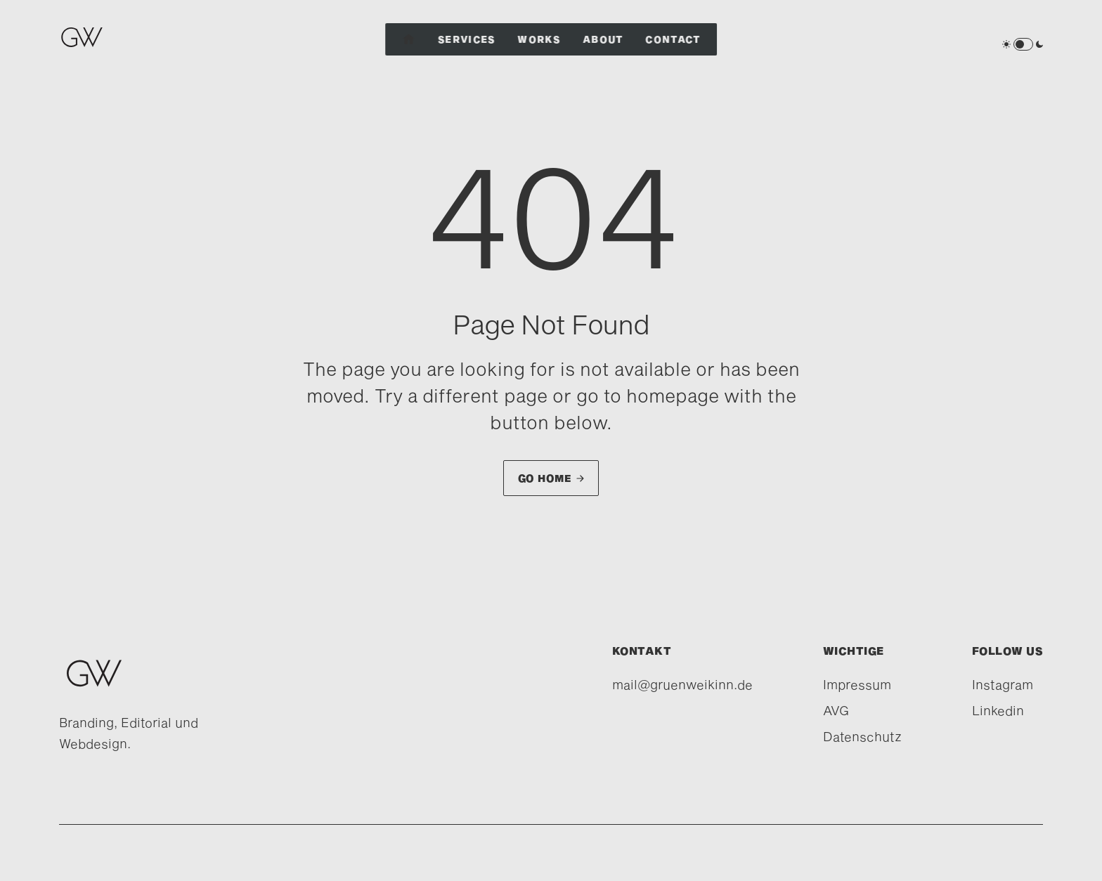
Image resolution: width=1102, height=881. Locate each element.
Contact (673, 39)
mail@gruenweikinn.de (682, 684)
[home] (85, 44)
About (603, 39)
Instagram (1002, 684)
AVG (836, 710)
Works (539, 39)
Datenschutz (862, 736)
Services (466, 39)
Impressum (857, 684)
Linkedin (998, 710)
